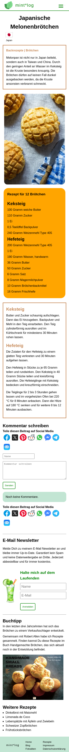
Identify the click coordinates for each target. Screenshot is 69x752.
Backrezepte (15, 50)
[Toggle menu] (61, 6)
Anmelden (27, 606)
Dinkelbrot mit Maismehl (21, 712)
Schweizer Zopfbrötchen (21, 725)
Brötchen (32, 50)
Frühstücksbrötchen (18, 730)
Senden (9, 485)
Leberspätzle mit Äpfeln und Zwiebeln (30, 721)
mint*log (24, 5)
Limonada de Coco (18, 717)
